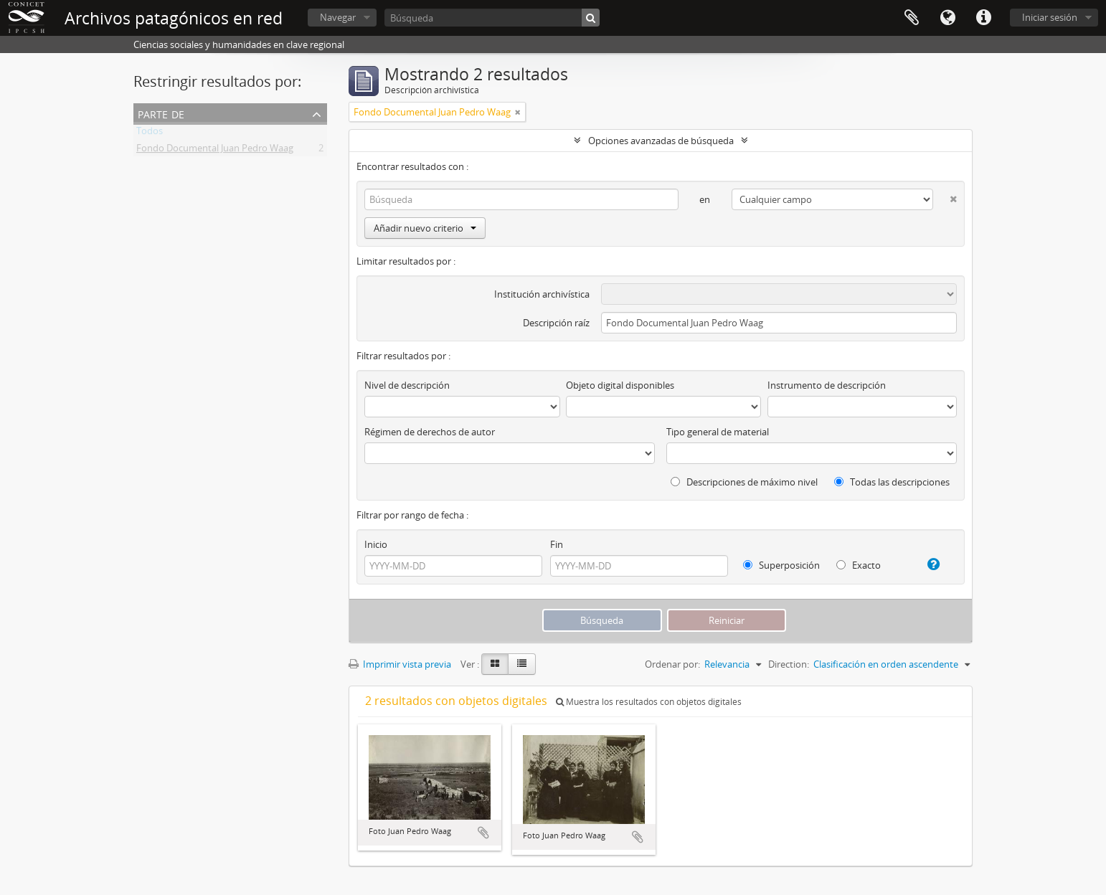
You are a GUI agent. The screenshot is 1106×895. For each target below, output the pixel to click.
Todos (149, 133)
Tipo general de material (717, 431)
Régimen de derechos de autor (429, 431)
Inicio (375, 544)
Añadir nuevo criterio (425, 228)
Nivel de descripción (407, 385)
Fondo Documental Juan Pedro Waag (214, 150)
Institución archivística (542, 294)
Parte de (161, 113)
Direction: (788, 664)
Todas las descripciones (892, 481)
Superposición (781, 565)
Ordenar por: (672, 664)
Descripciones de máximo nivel (744, 481)
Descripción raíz (556, 322)
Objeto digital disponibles (620, 385)
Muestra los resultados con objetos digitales (649, 702)
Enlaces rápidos (983, 18)
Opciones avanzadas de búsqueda (661, 140)
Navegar (338, 17)
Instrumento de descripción (826, 385)
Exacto (858, 565)
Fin (556, 544)
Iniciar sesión (1049, 17)
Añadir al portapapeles (483, 832)
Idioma (947, 18)
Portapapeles (912, 18)
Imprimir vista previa (400, 664)
